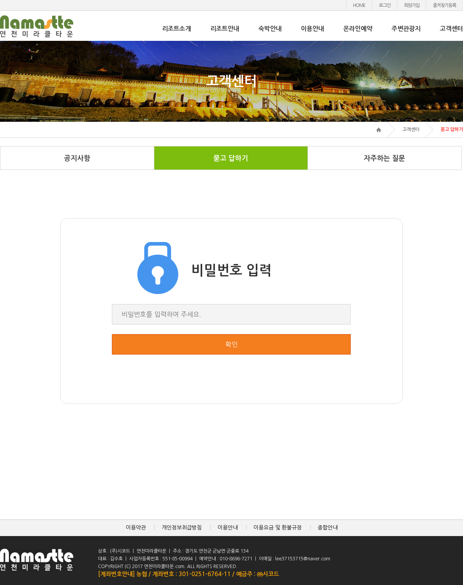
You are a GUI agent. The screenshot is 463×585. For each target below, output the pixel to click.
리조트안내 (224, 29)
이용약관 (136, 527)
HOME (359, 5)
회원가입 (411, 5)
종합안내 (328, 527)
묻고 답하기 (230, 158)
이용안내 (312, 29)
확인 (231, 344)
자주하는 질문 (384, 158)
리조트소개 (176, 29)
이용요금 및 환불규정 (277, 527)
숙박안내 (270, 29)
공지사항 (77, 158)
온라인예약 (357, 29)
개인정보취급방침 (182, 527)
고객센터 (451, 29)
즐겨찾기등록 (444, 5)
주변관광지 (406, 29)
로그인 (384, 5)
